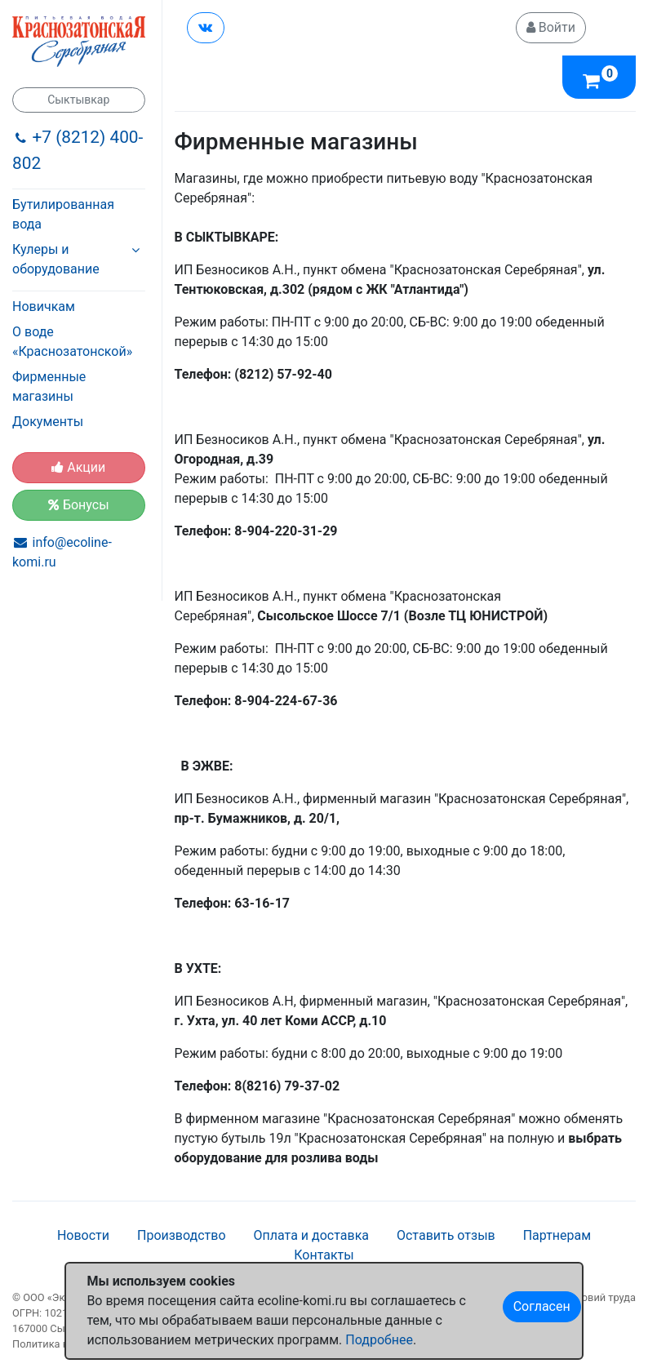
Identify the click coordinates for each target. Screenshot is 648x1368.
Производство (181, 1235)
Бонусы (78, 505)
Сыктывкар (78, 99)
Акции (78, 467)
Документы (47, 421)
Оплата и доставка (311, 1235)
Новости (83, 1235)
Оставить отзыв (446, 1235)
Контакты (323, 1255)
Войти (550, 27)
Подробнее (379, 1340)
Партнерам (557, 1235)
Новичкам (43, 306)
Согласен (541, 1306)
